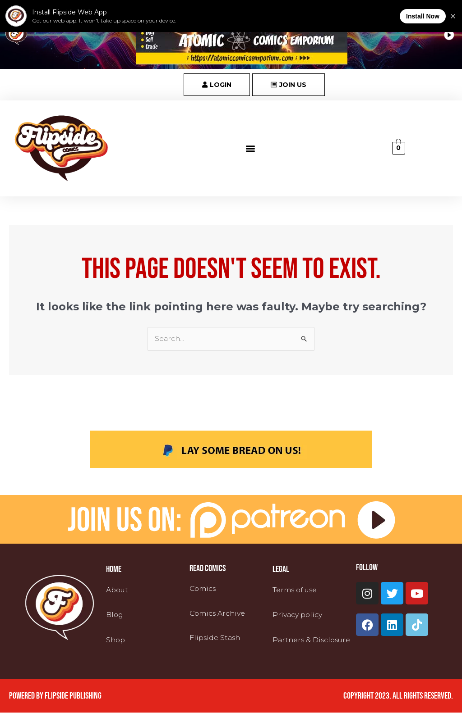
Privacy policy (298, 615)
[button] (250, 148)
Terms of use (296, 590)
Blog (115, 615)
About (117, 590)
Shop (116, 640)
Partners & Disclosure (313, 640)
